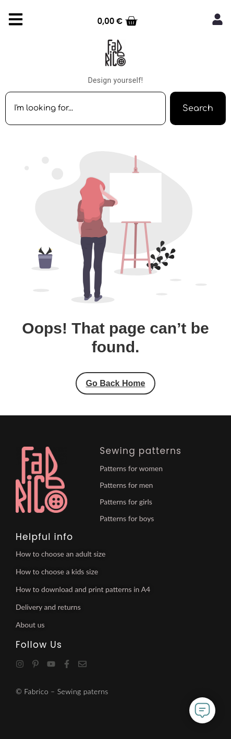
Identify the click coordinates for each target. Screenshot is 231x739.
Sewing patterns (140, 451)
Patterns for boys (127, 518)
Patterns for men (126, 485)
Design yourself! (115, 80)
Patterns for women (131, 468)
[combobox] (85, 108)
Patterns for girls (126, 501)
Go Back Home (115, 383)
